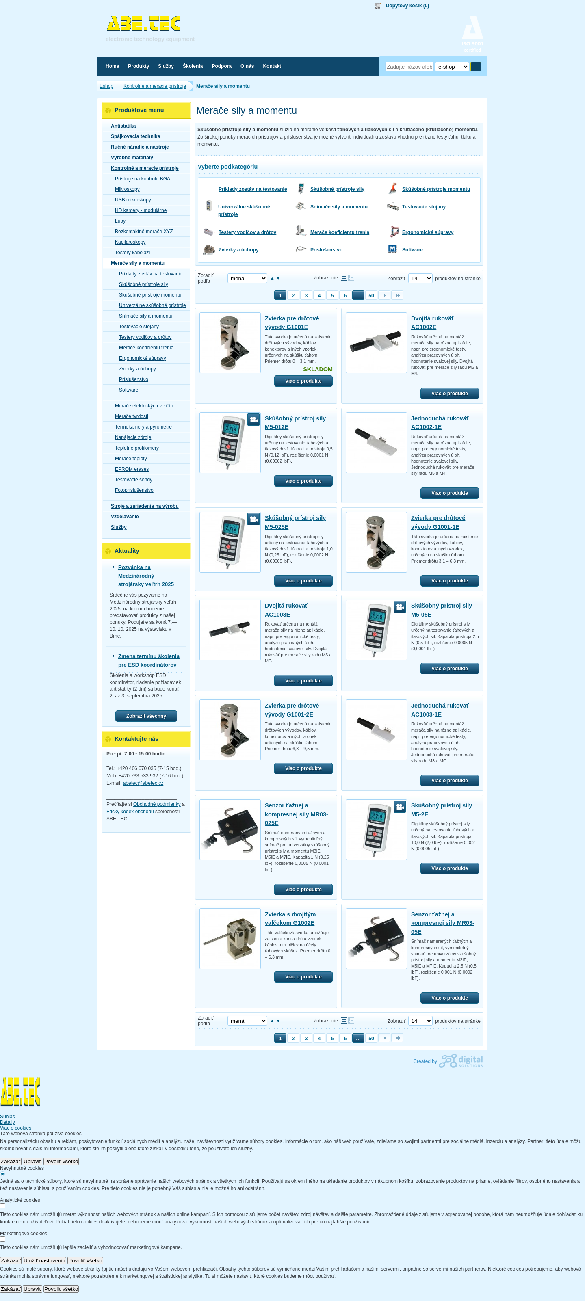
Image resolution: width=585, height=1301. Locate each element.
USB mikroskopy (130, 200)
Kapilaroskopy (127, 242)
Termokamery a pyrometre (141, 427)
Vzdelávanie (122, 517)
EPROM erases (129, 469)
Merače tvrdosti (129, 416)
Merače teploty (128, 458)
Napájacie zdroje (130, 437)
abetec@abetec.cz (143, 783)
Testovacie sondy (131, 480)
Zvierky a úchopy (239, 250)
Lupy (118, 221)
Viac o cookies (15, 1128)
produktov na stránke (458, 278)
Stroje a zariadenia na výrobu (142, 506)
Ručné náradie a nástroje (137, 147)
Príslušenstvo (326, 250)
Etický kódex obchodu (130, 811)
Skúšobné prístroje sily (337, 189)
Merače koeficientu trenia (339, 232)
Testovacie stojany (424, 207)
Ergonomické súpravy (427, 232)
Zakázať (11, 1161)
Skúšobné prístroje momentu (436, 189)
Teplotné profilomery (134, 448)
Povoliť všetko (61, 1161)
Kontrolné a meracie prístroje (142, 168)
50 (371, 296)
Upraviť (32, 1161)
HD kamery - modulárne (138, 210)
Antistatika (121, 126)
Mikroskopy (125, 189)
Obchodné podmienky (157, 804)
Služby (116, 527)
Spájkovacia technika (133, 136)
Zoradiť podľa (206, 278)
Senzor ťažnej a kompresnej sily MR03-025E (296, 814)
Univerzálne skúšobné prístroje (244, 210)
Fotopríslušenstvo (132, 490)
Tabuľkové (351, 278)
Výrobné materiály (129, 157)
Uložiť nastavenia (44, 1261)
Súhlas (7, 1116)
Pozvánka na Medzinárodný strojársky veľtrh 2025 (146, 575)
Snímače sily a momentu (339, 207)
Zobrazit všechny (146, 716)
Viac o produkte (303, 381)
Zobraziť (397, 278)
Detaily (7, 1122)
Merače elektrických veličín (141, 406)
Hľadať (475, 66)
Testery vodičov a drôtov (247, 232)
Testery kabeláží (130, 252)
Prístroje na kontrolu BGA (140, 179)
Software (412, 250)
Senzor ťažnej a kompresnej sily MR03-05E (442, 923)
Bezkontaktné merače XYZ (141, 231)
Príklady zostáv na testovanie (253, 189)
